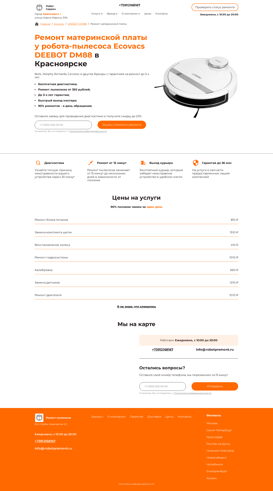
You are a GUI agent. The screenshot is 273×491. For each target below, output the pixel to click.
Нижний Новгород (220, 450)
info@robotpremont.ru (215, 350)
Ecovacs (59, 23)
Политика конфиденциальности (136, 484)
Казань (211, 478)
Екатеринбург (216, 471)
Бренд (112, 13)
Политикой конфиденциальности (88, 131)
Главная (45, 23)
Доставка (154, 416)
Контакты (161, 13)
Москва (211, 423)
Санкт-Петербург (219, 430)
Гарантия (136, 416)
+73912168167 (129, 5)
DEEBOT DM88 (77, 23)
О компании (131, 13)
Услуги (97, 13)
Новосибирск (216, 457)
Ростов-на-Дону (218, 443)
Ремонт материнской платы (108, 23)
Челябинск (214, 464)
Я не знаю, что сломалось (136, 306)
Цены (147, 13)
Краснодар (214, 437)
